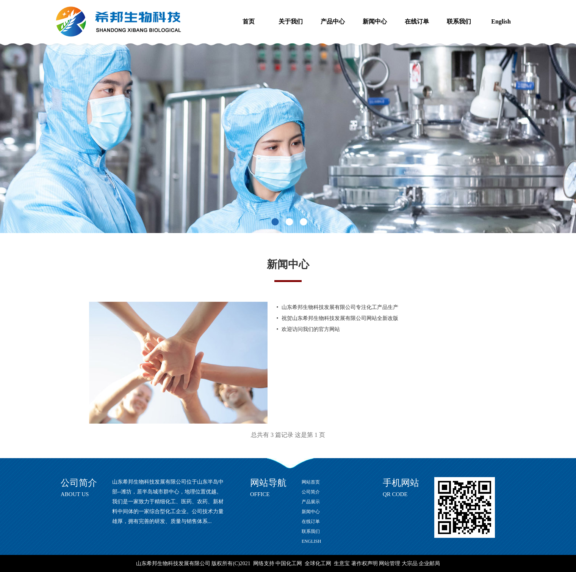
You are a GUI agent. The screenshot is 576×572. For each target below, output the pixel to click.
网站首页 (311, 482)
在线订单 (417, 21)
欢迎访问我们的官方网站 (311, 329)
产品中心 (333, 21)
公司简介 (311, 492)
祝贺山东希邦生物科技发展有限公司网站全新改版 (340, 318)
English (501, 21)
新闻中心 (375, 21)
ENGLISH (311, 541)
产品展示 (311, 501)
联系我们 (459, 21)
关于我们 (291, 21)
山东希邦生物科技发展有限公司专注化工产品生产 (340, 307)
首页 (249, 21)
